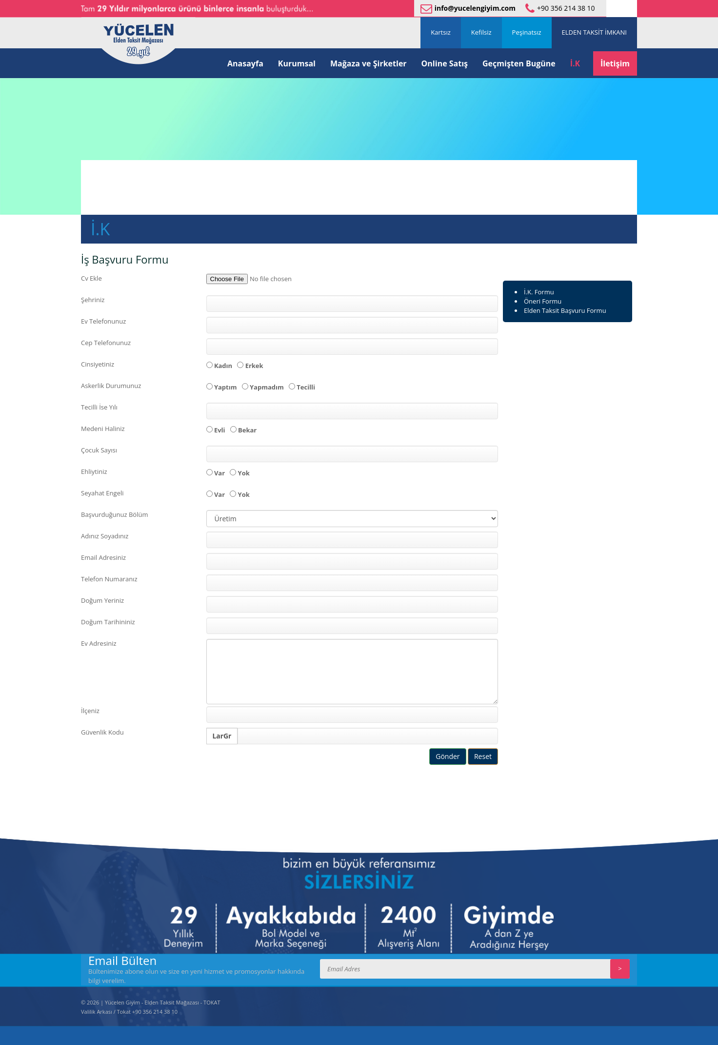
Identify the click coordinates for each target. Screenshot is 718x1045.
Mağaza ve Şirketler (368, 63)
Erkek (251, 365)
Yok (241, 473)
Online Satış (444, 63)
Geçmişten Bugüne (519, 63)
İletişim (615, 63)
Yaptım (223, 387)
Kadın (221, 365)
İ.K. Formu (539, 291)
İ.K (575, 63)
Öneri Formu (542, 301)
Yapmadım (264, 387)
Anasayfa (245, 63)
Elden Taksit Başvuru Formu (565, 310)
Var (217, 473)
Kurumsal (297, 63)
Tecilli (304, 387)
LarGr (222, 735)
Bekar (245, 430)
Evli (217, 430)
